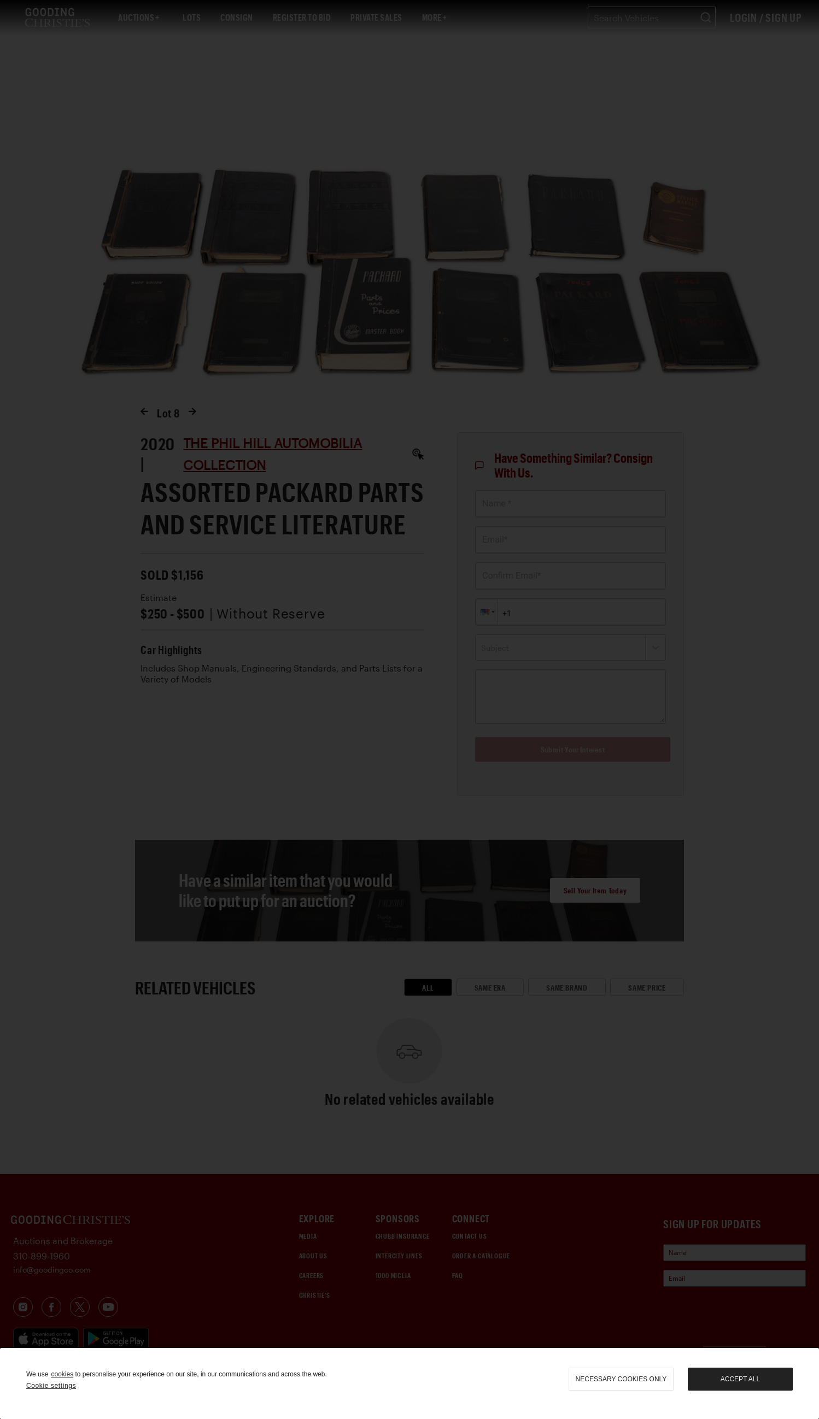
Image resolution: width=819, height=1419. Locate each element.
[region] (409, 1383)
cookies (62, 1374)
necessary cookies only (621, 1379)
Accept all (740, 1379)
